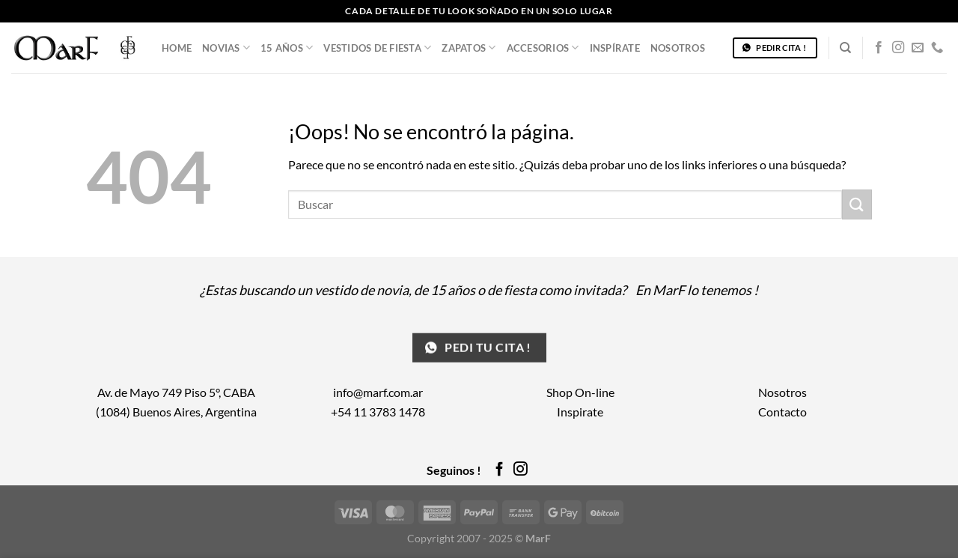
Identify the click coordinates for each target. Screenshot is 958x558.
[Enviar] (857, 204)
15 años (286, 47)
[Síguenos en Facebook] (879, 48)
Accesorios (543, 47)
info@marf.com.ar (378, 392)
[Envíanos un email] (918, 48)
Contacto (782, 411)
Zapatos (468, 47)
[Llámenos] (937, 48)
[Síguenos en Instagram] (898, 48)
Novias (226, 47)
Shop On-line (580, 392)
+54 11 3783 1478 (378, 411)
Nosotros (677, 48)
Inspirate (580, 411)
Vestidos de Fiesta (377, 47)
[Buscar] (845, 48)
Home (177, 48)
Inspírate (615, 48)
